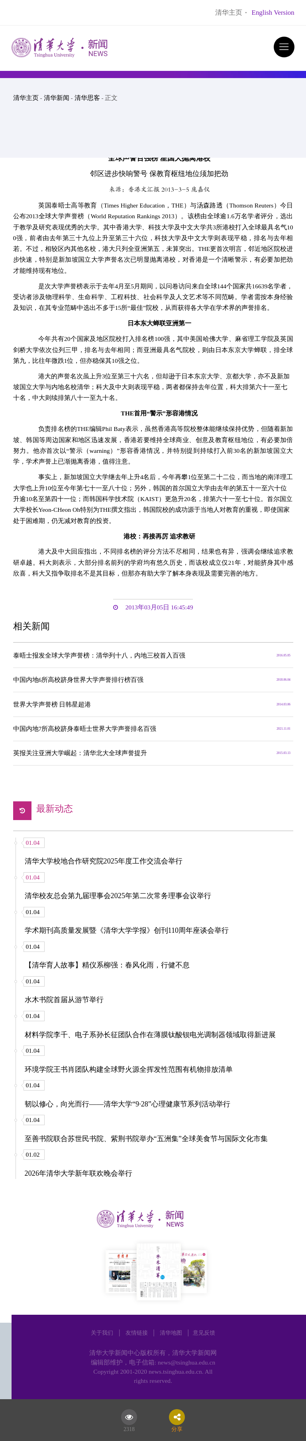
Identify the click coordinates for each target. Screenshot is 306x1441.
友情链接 (137, 1332)
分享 (176, 1427)
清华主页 (228, 12)
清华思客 (87, 97)
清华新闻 (56, 97)
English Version (273, 12)
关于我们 (102, 1332)
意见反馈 (204, 1332)
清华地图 (171, 1332)
